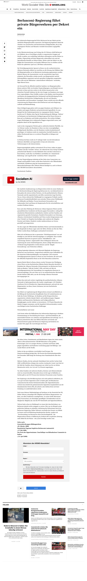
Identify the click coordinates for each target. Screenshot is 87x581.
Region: (25, 458)
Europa (24, 495)
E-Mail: (25, 446)
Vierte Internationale (19, 12)
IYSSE (43, 12)
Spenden (70, 12)
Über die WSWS (58, 12)
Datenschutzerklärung (37, 469)
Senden (43, 477)
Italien (19, 495)
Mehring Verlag (49, 12)
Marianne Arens (21, 34)
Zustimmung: (26, 464)
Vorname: (25, 452)
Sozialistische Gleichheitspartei (33, 12)
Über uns (79, 2)
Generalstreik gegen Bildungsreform (29, 424)
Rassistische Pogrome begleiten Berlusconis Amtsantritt (35, 428)
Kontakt (74, 2)
